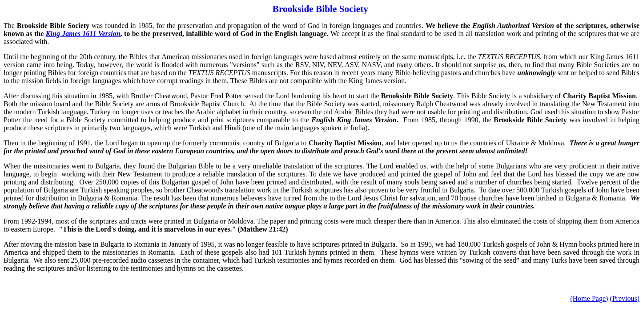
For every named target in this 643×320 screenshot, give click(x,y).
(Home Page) (589, 298)
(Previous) (624, 298)
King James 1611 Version (83, 33)
